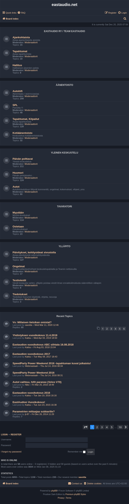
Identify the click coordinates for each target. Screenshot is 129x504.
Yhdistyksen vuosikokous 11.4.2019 (35, 335)
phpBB (54, 491)
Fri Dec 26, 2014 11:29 (43, 414)
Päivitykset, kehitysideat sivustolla (34, 252)
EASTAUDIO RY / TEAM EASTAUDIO (64, 31)
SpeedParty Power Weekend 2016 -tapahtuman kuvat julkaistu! (52, 363)
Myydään (18, 212)
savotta (28, 325)
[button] (85, 427)
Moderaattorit (31, 42)
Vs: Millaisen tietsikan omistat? (32, 322)
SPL (15, 105)
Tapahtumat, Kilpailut (26, 118)
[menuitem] (21, 12)
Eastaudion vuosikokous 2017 (31, 353)
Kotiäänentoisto (22, 132)
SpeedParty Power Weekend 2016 (33, 372)
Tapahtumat (20, 51)
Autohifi (18, 91)
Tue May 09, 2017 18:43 (45, 356)
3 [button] (102, 427)
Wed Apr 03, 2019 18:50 (45, 338)
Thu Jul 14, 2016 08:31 (51, 375)
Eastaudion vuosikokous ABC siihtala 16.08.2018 (43, 344)
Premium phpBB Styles (75, 494)
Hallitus (17, 65)
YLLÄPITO (64, 246)
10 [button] (120, 427)
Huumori (18, 172)
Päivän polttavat (23, 158)
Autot (16, 186)
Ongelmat (19, 266)
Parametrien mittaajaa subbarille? (34, 411)
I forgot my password (11, 451)
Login (4, 434)
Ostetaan (18, 226)
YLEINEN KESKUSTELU (64, 152)
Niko (27, 385)
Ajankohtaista (21, 37)
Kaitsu (28, 338)
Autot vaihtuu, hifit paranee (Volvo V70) (37, 382)
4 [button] (106, 427)
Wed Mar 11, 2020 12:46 (46, 325)
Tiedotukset (20, 294)
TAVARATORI (64, 206)
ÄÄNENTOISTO (64, 85)
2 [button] (97, 427)
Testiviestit (19, 280)
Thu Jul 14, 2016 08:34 (51, 366)
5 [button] (111, 427)
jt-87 (27, 414)
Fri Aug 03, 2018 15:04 (44, 347)
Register (16, 434)
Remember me (77, 451)
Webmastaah (31, 366)
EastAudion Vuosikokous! (29, 402)
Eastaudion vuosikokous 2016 (31, 392)
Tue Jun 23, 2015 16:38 (45, 405)
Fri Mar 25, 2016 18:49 (43, 385)
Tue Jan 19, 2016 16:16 (45, 395)
